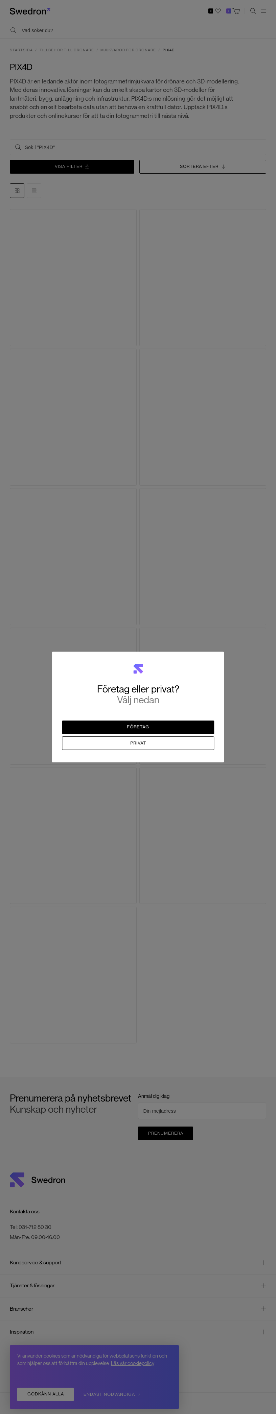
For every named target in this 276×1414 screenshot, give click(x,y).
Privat (138, 743)
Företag (138, 727)
